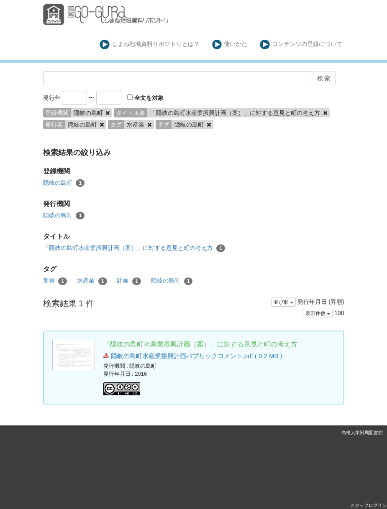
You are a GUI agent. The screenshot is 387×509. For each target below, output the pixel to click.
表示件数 (317, 313)
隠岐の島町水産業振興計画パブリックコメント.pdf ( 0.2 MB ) (192, 355)
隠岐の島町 (64, 183)
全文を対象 (145, 97)
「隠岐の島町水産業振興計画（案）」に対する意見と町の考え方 (134, 248)
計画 (129, 281)
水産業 (92, 281)
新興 (55, 281)
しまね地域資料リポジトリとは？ (150, 44)
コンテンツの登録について (301, 44)
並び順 (283, 302)
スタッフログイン (368, 505)
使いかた (230, 44)
